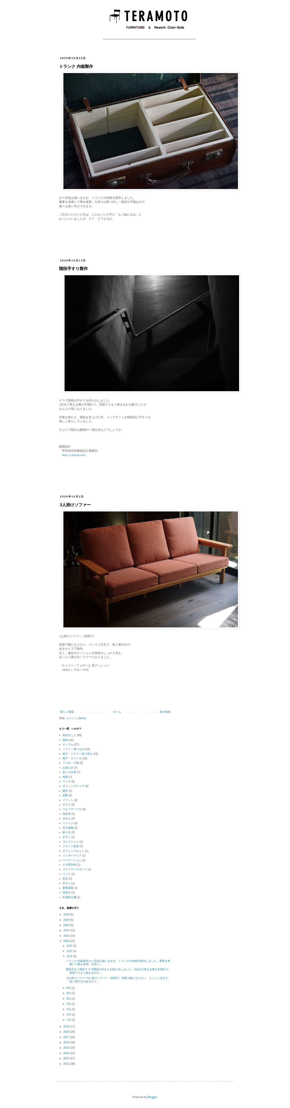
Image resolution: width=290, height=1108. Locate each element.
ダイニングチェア (73, 786)
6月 (69, 998)
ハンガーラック (72, 855)
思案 (65, 795)
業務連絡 (67, 887)
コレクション (70, 841)
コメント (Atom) (76, 718)
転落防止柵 (69, 897)
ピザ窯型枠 (69, 864)
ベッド (66, 874)
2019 (66, 1026)
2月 (69, 1014)
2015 (66, 1047)
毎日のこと (69, 735)
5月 (69, 1003)
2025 (66, 914)
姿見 (65, 878)
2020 (66, 941)
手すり (66, 883)
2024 (66, 919)
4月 (69, 1009)
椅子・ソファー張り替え (77, 753)
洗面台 (66, 892)
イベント (67, 800)
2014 (66, 1053)
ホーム (117, 711)
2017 (66, 1037)
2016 (66, 1042)
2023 (66, 925)
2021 (66, 935)
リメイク (67, 823)
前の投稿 (165, 711)
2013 (66, 1058)
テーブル (67, 744)
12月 (70, 945)
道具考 (66, 814)
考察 (65, 777)
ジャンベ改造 (70, 846)
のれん (66, 818)
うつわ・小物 (70, 762)
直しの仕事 (69, 772)
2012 (66, 1063)
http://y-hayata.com (73, 455)
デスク (66, 804)
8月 (69, 993)
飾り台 (66, 832)
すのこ (66, 837)
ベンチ (66, 781)
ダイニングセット (73, 850)
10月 (70, 956)
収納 (65, 740)
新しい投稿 (67, 711)
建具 (65, 790)
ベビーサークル (72, 809)
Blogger (152, 1097)
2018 (66, 1031)
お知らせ (67, 767)
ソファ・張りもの (73, 749)
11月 (70, 951)
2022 (66, 930)
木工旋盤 (67, 827)
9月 (69, 988)
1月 (69, 1019)
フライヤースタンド (74, 869)
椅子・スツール (72, 758)
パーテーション (72, 860)
